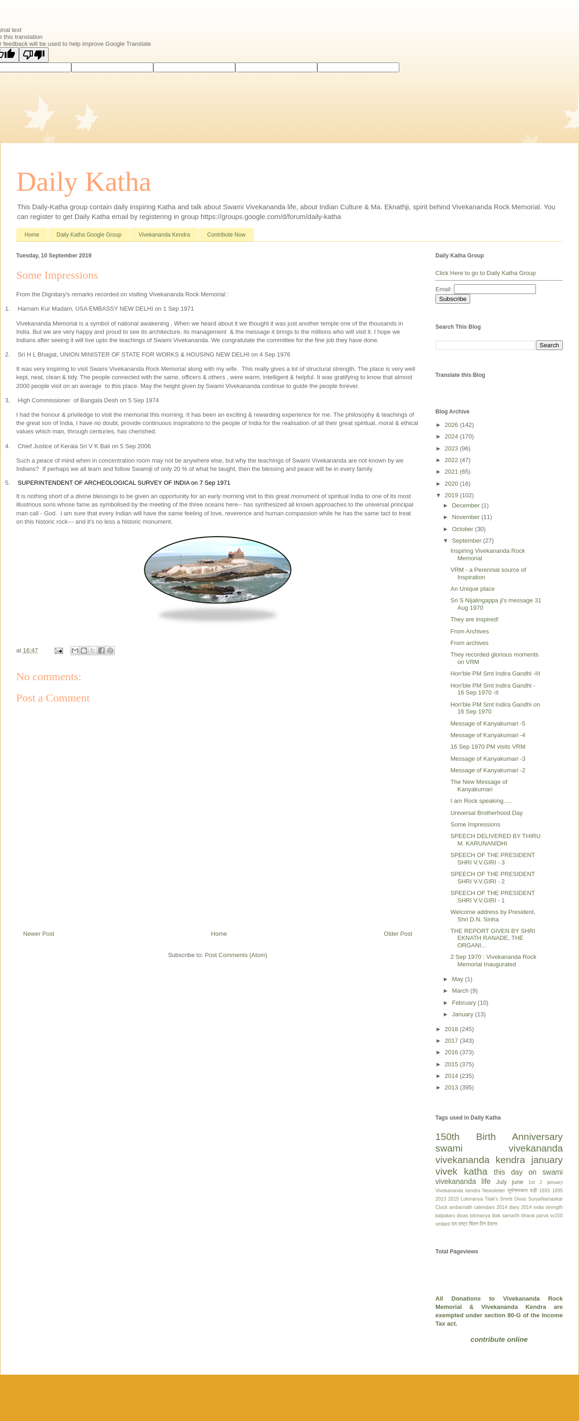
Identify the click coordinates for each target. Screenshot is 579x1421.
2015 (452, 1064)
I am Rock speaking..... (480, 800)
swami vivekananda (499, 1148)
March (461, 990)
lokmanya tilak (485, 1215)
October (463, 529)
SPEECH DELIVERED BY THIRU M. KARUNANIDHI (495, 840)
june (517, 1181)
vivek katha (461, 1171)
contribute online (499, 1339)
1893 (544, 1190)
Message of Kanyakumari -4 (487, 735)
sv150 (556, 1215)
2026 (452, 424)
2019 (452, 495)
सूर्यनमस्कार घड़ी (522, 1190)
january (547, 1159)
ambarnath (460, 1207)
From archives (469, 642)
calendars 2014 (490, 1207)
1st (532, 1182)
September (467, 540)
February (465, 1002)
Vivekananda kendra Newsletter (470, 1190)
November (467, 516)
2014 (452, 1075)
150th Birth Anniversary (499, 1136)
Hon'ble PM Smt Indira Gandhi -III (495, 673)
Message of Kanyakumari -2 (487, 770)
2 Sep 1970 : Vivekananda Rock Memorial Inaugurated (493, 960)
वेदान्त (492, 1224)
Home (32, 235)
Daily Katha (83, 181)
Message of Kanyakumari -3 (487, 758)
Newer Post (38, 933)
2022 (452, 460)
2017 (452, 1040)
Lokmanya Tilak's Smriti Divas (494, 1199)
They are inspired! (474, 619)
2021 (452, 471)
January (463, 1014)
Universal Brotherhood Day (486, 812)
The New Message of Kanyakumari (478, 785)
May (458, 979)
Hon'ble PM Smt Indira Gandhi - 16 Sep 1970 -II (492, 689)
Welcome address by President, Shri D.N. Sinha (492, 915)
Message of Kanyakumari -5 (487, 723)
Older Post (398, 933)
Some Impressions (475, 824)
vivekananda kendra (480, 1159)
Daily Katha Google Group (89, 235)
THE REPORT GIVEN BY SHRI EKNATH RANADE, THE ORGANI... (492, 938)
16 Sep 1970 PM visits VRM (487, 746)
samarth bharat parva (525, 1215)
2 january (551, 1182)
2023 (452, 448)
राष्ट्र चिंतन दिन (472, 1224)
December (467, 505)
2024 (452, 436)
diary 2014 (520, 1207)
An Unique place (472, 588)
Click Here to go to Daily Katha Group (485, 272)
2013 (452, 1087)
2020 (452, 483)
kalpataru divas (451, 1215)
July (501, 1181)
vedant (442, 1224)
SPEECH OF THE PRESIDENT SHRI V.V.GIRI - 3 (492, 858)
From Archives (469, 631)
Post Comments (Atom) (236, 955)
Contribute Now (226, 235)
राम (454, 1224)
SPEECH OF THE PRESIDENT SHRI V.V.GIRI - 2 (492, 877)
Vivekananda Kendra (164, 235)
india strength (548, 1207)
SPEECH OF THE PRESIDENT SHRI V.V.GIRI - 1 (492, 896)
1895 (557, 1190)
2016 (452, 1052)
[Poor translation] (34, 55)
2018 (452, 1029)
